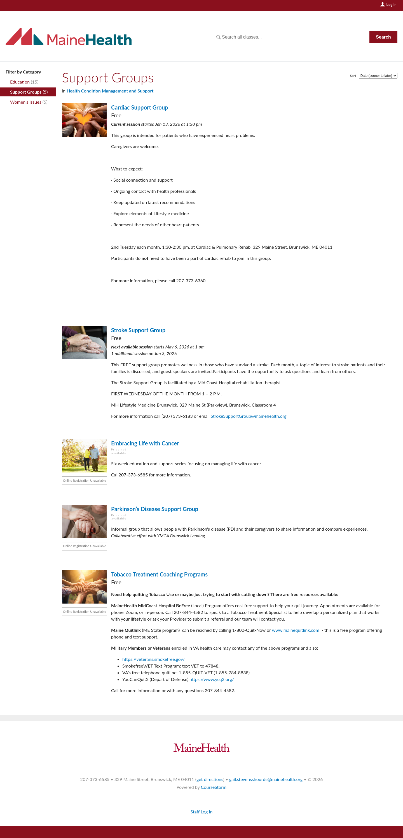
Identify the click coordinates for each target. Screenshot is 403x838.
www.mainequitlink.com (295, 630)
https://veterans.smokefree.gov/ (153, 659)
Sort (353, 75)
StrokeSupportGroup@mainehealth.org (249, 416)
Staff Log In (202, 811)
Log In (391, 5)
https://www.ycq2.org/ (211, 679)
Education (20, 81)
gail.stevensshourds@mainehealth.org (266, 779)
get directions (209, 779)
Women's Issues (25, 102)
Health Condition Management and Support (110, 90)
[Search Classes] (291, 37)
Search (383, 37)
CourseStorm (214, 787)
